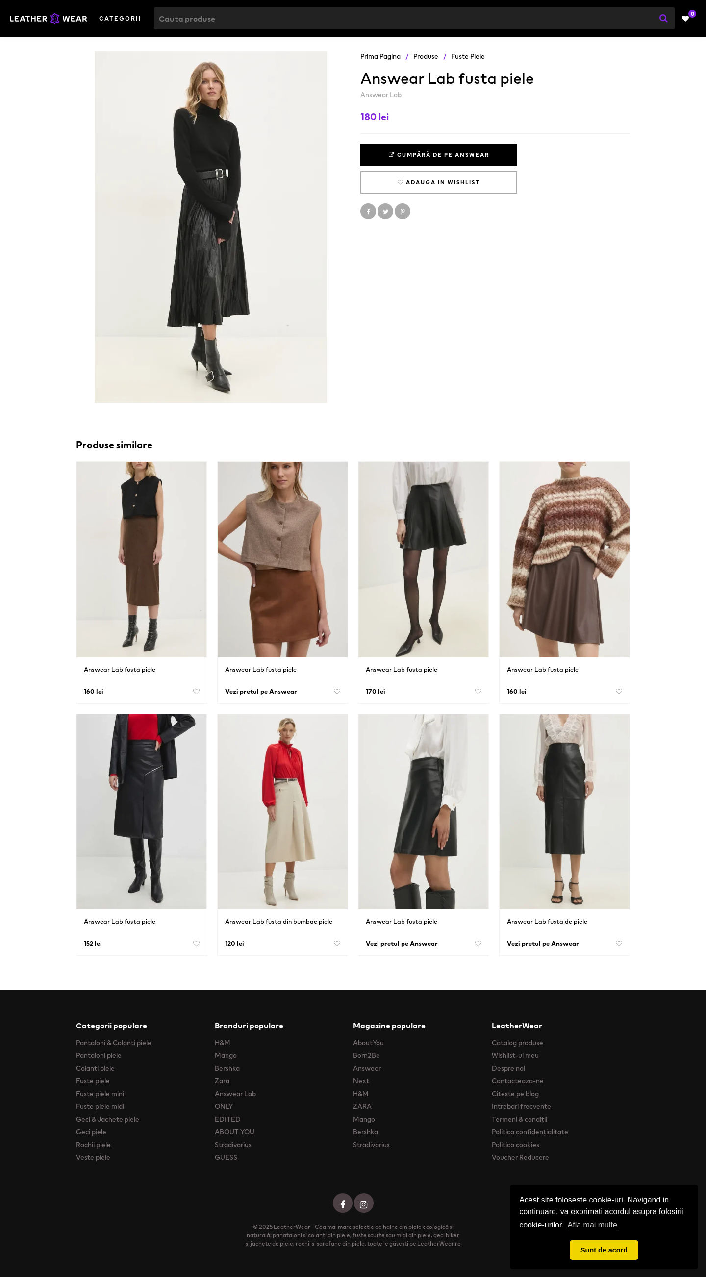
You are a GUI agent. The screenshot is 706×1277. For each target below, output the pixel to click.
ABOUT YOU (234, 1132)
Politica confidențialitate (530, 1132)
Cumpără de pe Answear (439, 155)
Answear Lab (381, 95)
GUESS (226, 1157)
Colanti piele (95, 1068)
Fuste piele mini (100, 1094)
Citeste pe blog (515, 1094)
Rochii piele (93, 1145)
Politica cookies (515, 1145)
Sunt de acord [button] (604, 1250)
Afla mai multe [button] (592, 1225)
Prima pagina (380, 56)
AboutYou (368, 1043)
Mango (226, 1055)
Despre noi (508, 1068)
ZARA (362, 1106)
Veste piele (93, 1157)
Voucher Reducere (520, 1157)
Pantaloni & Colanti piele (113, 1043)
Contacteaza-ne (518, 1081)
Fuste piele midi (100, 1106)
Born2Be (366, 1055)
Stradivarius (233, 1145)
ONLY (224, 1106)
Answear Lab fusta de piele (547, 921)
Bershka (227, 1068)
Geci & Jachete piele (107, 1119)
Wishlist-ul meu (515, 1055)
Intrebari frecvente (521, 1106)
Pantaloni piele (99, 1055)
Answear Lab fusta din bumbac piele (278, 921)
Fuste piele (468, 56)
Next (361, 1081)
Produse (425, 56)
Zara (222, 1081)
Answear (367, 1068)
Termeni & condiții (519, 1119)
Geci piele (91, 1132)
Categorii (120, 18)
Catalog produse (517, 1043)
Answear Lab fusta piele (119, 669)
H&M (222, 1043)
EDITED (228, 1119)
